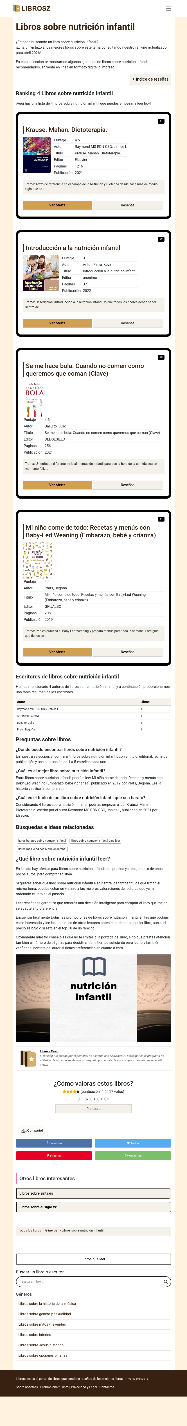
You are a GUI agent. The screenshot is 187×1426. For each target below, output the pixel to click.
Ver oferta (57, 205)
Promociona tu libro (54, 1387)
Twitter (133, 1143)
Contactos (106, 1387)
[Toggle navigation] (168, 8)
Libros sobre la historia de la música (47, 1304)
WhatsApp (133, 1155)
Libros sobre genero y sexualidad (44, 1314)
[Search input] (92, 1282)
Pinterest (53, 1155)
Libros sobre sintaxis (36, 1193)
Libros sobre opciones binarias (43, 1355)
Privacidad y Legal (84, 1387)
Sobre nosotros (27, 1387)
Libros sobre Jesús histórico (41, 1345)
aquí (62, 788)
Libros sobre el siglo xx (38, 1207)
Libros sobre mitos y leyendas (42, 1324)
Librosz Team (49, 1051)
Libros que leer (93, 1259)
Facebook (54, 1143)
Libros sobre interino (34, 1335)
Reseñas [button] (128, 205)
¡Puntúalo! (94, 1109)
